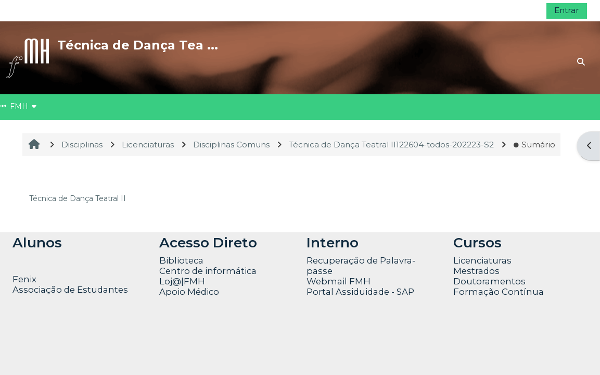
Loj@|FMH (182, 281)
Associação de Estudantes (70, 289)
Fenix (25, 279)
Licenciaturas (482, 260)
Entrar (566, 10)
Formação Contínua (498, 291)
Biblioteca (181, 260)
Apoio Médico (189, 291)
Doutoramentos (489, 281)
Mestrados (476, 271)
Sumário (534, 144)
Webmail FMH (339, 281)
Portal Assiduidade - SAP (360, 291)
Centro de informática (208, 271)
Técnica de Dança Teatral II (77, 198)
